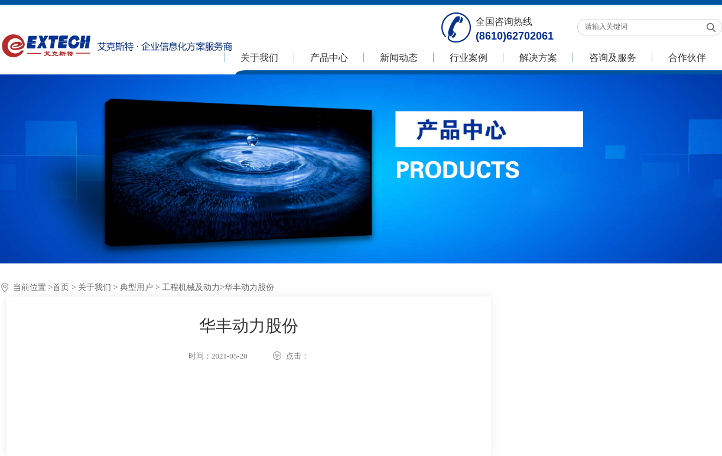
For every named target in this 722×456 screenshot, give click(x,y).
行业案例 (468, 58)
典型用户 (136, 287)
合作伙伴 (687, 58)
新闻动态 (399, 58)
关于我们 (259, 58)
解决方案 (538, 58)
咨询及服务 (612, 58)
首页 (61, 287)
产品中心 (329, 58)
